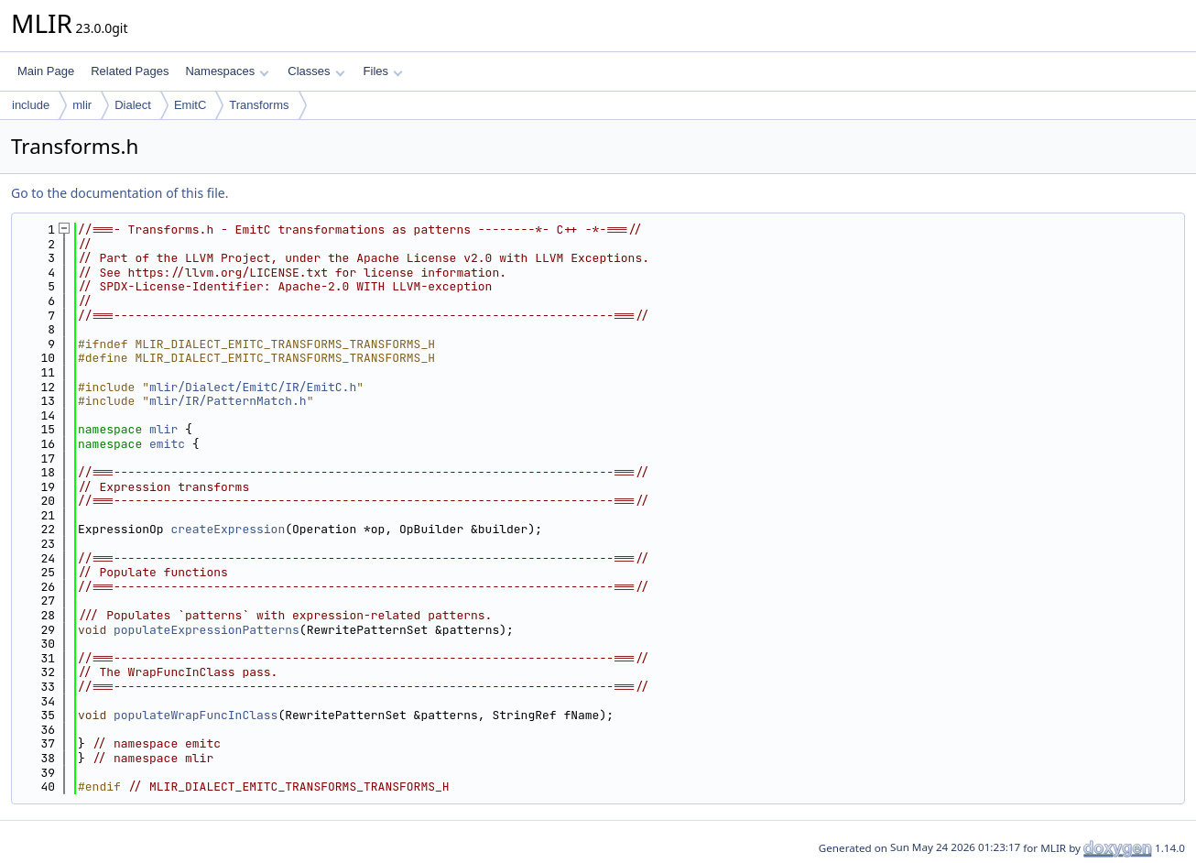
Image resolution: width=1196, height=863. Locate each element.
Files (383, 71)
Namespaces (226, 71)
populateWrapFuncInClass (195, 715)
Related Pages (130, 71)
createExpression (227, 529)
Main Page (45, 71)
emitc (167, 444)
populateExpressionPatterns (206, 630)
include (30, 105)
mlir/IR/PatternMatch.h (228, 401)
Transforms (258, 105)
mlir (82, 105)
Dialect (132, 105)
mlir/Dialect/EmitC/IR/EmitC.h (252, 387)
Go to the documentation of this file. (119, 193)
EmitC (190, 105)
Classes (316, 71)
